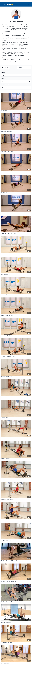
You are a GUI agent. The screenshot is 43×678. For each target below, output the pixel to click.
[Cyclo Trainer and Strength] (16, 254)
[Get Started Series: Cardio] (16, 131)
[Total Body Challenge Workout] (16, 602)
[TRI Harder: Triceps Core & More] (16, 233)
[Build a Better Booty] (16, 274)
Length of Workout (5, 85)
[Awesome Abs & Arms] (16, 295)
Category (3, 72)
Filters (5, 68)
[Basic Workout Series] (16, 622)
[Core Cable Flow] (16, 663)
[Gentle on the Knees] (16, 458)
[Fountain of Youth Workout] (16, 642)
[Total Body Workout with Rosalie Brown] (16, 561)
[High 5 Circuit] (16, 111)
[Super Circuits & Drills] (16, 520)
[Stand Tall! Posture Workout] (16, 438)
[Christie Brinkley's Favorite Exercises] (16, 479)
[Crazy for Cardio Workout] (16, 315)
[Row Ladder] (16, 213)
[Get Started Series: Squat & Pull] (16, 172)
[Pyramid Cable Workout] (16, 377)
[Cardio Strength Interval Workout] (16, 581)
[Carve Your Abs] (16, 417)
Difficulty (3, 78)
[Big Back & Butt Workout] (16, 397)
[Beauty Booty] (16, 192)
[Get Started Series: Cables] (16, 151)
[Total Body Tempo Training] (16, 499)
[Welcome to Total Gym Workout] (16, 356)
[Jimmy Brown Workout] (16, 336)
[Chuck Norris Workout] (16, 540)
